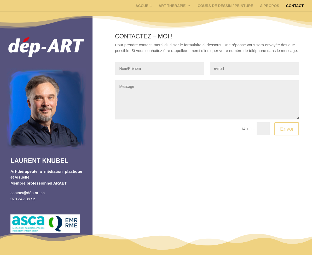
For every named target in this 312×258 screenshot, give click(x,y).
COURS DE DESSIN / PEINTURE (225, 6)
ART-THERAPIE (172, 6)
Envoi (286, 129)
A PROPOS (269, 6)
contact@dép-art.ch (27, 193)
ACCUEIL (143, 6)
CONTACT (295, 6)
